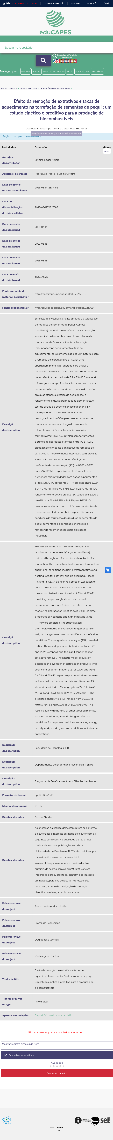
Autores (36, 71)
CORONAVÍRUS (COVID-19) (25, 3)
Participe (75, 3)
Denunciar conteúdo (57, 1073)
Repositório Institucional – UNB (55, 88)
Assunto (25, 71)
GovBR (7, 3)
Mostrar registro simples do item (20, 1044)
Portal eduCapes (9, 88)
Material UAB (82, 71)
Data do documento (53, 71)
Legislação (92, 3)
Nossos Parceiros (29, 88)
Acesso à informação (54, 3)
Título (70, 71)
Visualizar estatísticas (19, 1055)
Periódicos (97, 71)
